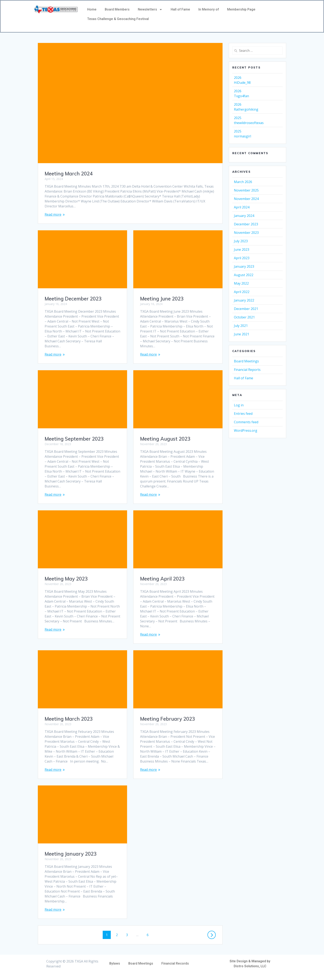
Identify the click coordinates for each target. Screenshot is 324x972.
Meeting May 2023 (66, 579)
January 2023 (244, 266)
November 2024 (246, 198)
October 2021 (244, 317)
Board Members (117, 9)
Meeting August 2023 (165, 439)
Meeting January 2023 (70, 849)
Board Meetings (246, 361)
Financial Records (175, 958)
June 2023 (241, 249)
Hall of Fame (180, 9)
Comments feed (246, 422)
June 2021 (241, 334)
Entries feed (243, 413)
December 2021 (246, 308)
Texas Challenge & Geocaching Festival (118, 19)
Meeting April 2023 (162, 579)
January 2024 (244, 215)
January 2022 (244, 300)
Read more (53, 214)
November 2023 (246, 232)
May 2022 (241, 283)
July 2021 (241, 325)
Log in (239, 405)
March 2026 (243, 182)
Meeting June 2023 (161, 299)
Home (91, 9)
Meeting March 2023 (69, 714)
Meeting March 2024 (69, 173)
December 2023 (246, 224)
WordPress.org (245, 430)
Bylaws (114, 958)
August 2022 (243, 275)
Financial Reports (247, 369)
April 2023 (241, 258)
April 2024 (241, 207)
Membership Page (241, 9)
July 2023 (241, 241)
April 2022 (241, 292)
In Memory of (208, 9)
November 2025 (246, 190)
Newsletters (150, 9)
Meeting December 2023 (73, 299)
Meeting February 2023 (167, 719)
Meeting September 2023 (74, 439)
